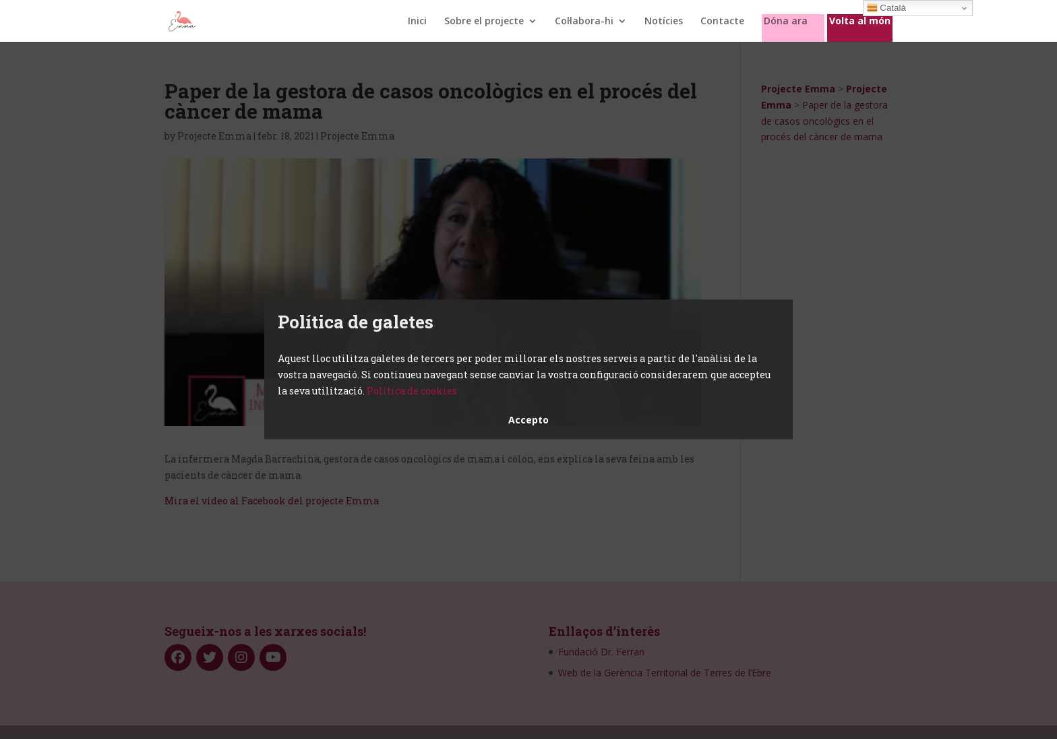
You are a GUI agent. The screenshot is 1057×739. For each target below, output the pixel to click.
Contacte (722, 21)
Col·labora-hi (584, 21)
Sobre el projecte (484, 21)
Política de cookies (412, 390)
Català (886, 8)
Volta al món (859, 21)
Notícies (663, 21)
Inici (417, 21)
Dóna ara (786, 21)
